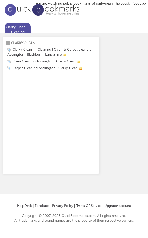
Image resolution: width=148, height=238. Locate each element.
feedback (139, 3)
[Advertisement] (48, 123)
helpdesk (123, 3)
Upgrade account (117, 205)
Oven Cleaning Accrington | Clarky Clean (44, 61)
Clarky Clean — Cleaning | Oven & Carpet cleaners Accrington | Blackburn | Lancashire (49, 52)
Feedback (42, 205)
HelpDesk (24, 205)
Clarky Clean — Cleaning (18, 29)
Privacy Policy (62, 205)
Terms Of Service (88, 205)
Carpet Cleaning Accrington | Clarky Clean (45, 67)
